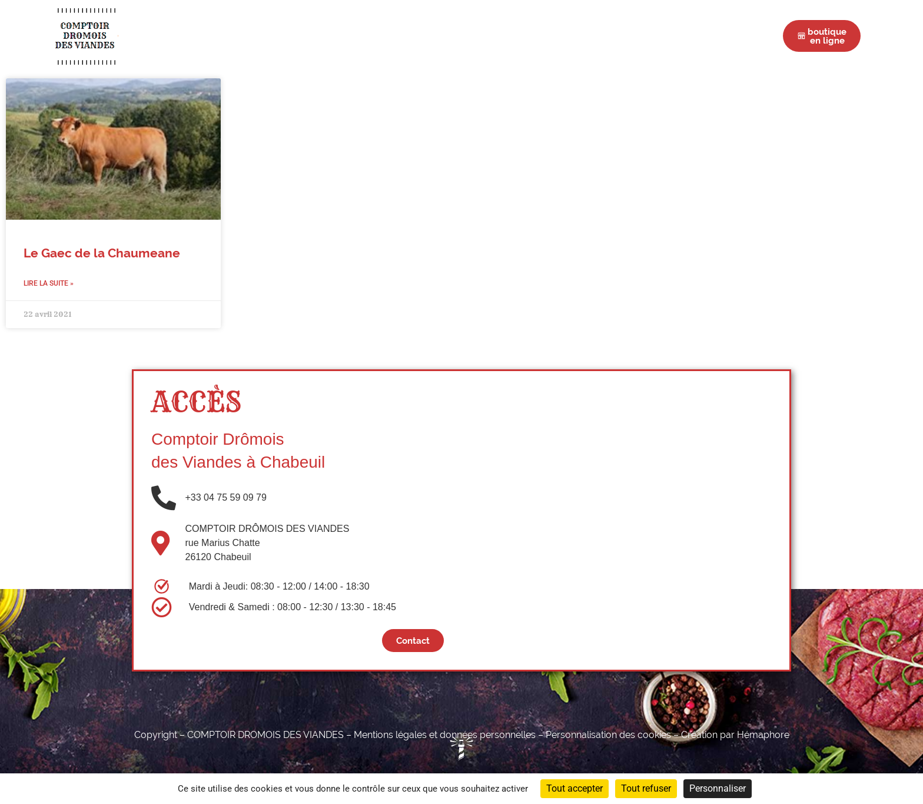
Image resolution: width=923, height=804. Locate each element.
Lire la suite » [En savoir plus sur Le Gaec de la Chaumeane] (49, 283)
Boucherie (312, 35)
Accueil (248, 35)
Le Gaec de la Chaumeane (102, 253)
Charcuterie (386, 35)
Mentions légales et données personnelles (445, 734)
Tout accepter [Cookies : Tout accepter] (574, 788)
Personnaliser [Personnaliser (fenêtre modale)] (717, 788)
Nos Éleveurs (527, 35)
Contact (648, 35)
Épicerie (454, 35)
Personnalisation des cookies (608, 734)
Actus (593, 35)
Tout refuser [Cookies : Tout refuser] (646, 788)
